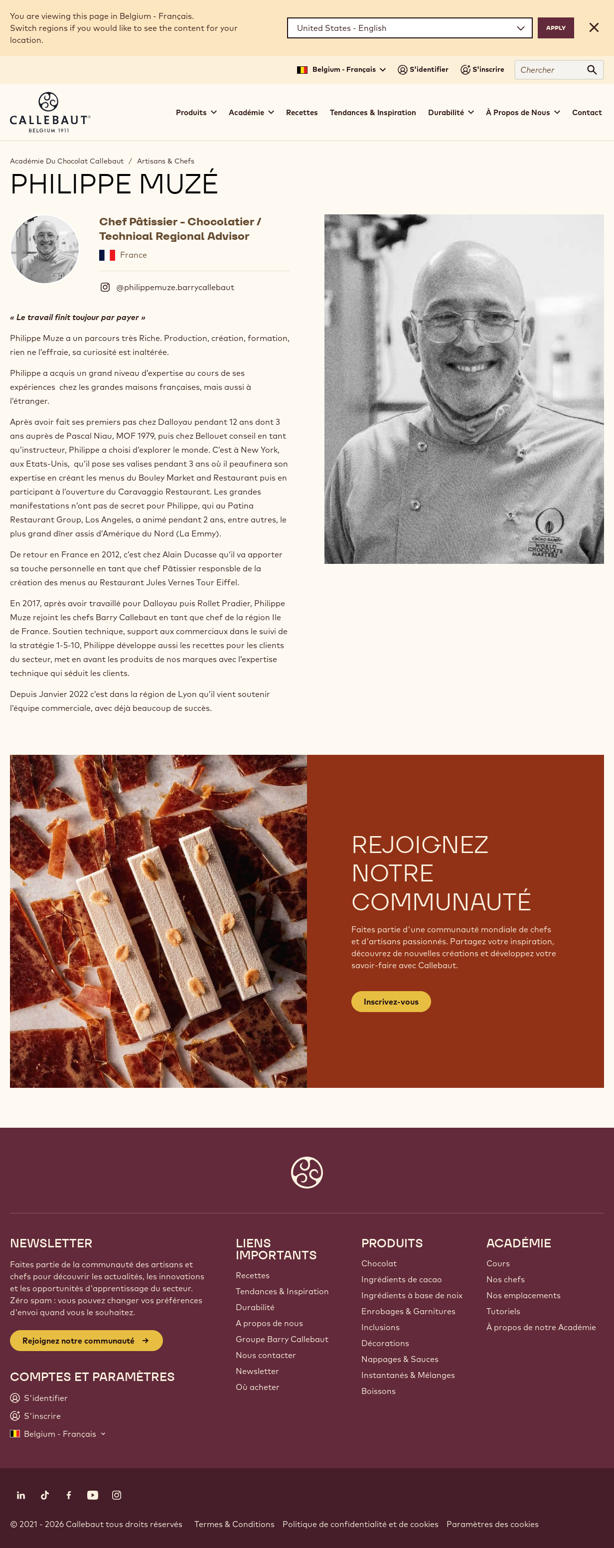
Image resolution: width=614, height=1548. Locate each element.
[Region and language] (410, 27)
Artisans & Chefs (165, 161)
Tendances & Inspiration (373, 112)
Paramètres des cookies (493, 1524)
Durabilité (255, 1307)
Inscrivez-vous (391, 1002)
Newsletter (257, 1371)
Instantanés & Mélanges (408, 1375)
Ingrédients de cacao (401, 1279)
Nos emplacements (523, 1295)
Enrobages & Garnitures (408, 1311)
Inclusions (380, 1327)
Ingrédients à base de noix (411, 1295)
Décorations (385, 1343)
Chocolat (379, 1263)
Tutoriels (503, 1311)
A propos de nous (269, 1323)
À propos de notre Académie (541, 1327)
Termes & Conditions (234, 1524)
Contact (587, 112)
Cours (498, 1263)
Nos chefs (505, 1279)
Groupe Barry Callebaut (282, 1339)
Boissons (378, 1391)
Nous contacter (266, 1355)
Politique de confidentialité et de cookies (361, 1524)
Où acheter (258, 1387)
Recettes (302, 112)
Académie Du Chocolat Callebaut (67, 161)
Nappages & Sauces (400, 1359)
